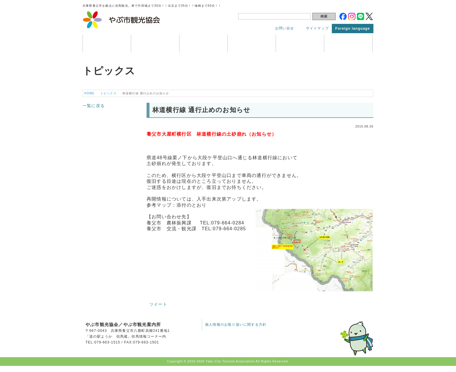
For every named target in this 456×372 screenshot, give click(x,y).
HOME (89, 93)
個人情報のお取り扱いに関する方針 (235, 325)
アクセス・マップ (300, 43)
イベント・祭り (203, 43)
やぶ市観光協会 (122, 19)
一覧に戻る (94, 105)
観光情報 (155, 43)
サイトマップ (317, 28)
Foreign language (352, 28)
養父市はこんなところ (107, 43)
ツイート (158, 304)
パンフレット (252, 43)
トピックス (348, 43)
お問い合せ (284, 28)
